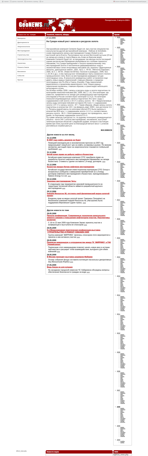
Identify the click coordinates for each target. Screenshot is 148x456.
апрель (122, 42)
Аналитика (21, 63)
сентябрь (122, 59)
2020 (118, 142)
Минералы (21, 38)
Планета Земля (23, 67)
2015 (118, 238)
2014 (118, 257)
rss (42, 1)
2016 (118, 219)
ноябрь (122, 61)
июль (121, 56)
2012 (118, 295)
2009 (118, 352)
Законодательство (24, 59)
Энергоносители (23, 46)
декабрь (122, 62)
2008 (118, 371)
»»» (60, 149)
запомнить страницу (32, 1)
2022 (118, 104)
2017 (118, 200)
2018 (118, 181)
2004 (118, 440)
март (121, 41)
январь (122, 38)
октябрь (122, 60)
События (20, 76)
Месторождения (23, 51)
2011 (118, 314)
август (122, 57)
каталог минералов (121, 1)
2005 (118, 426)
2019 (118, 162)
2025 (118, 47)
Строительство (23, 55)
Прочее (20, 80)
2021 (118, 123)
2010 (118, 333)
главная (6, 1)
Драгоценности (23, 42)
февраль (122, 40)
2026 (118, 37)
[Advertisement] (74, 11)
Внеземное (21, 71)
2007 (118, 390)
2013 (118, 276)
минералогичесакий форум (138, 1)
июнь (121, 55)
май (121, 43)
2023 (118, 85)
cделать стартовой (17, 1)
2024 (118, 66)
